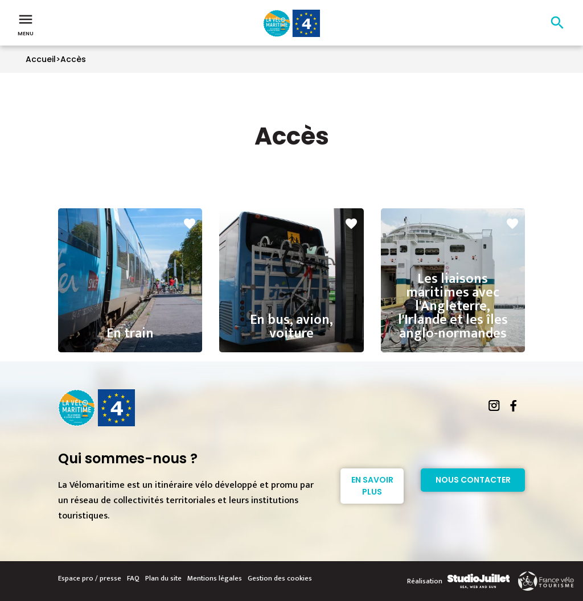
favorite (189, 223)
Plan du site (163, 578)
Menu (25, 24)
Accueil (41, 59)
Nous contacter (473, 479)
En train (130, 322)
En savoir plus (372, 485)
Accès (73, 59)
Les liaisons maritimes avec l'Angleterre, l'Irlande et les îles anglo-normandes (452, 288)
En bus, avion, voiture (291, 316)
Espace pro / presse (89, 578)
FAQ (133, 578)
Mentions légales (214, 578)
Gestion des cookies (280, 578)
